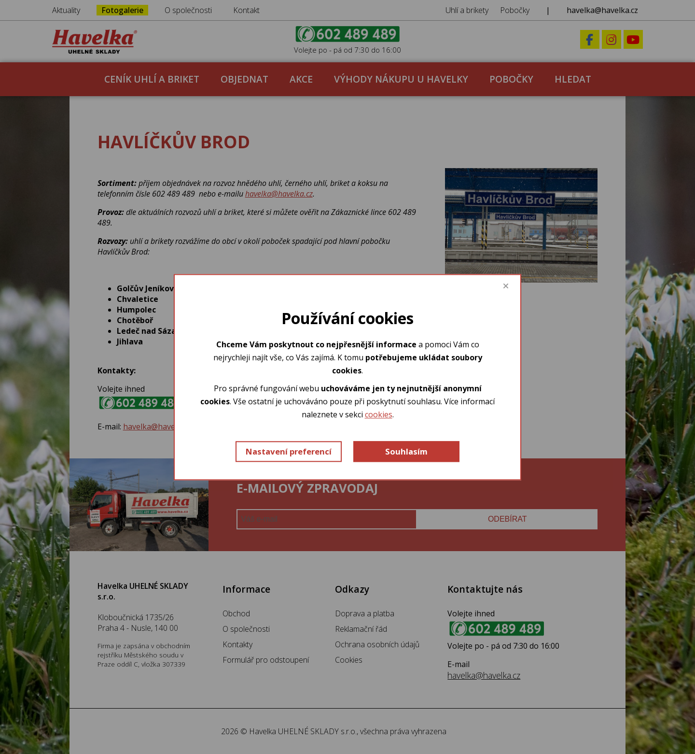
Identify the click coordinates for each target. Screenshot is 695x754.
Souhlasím (406, 451)
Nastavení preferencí (289, 451)
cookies (378, 415)
